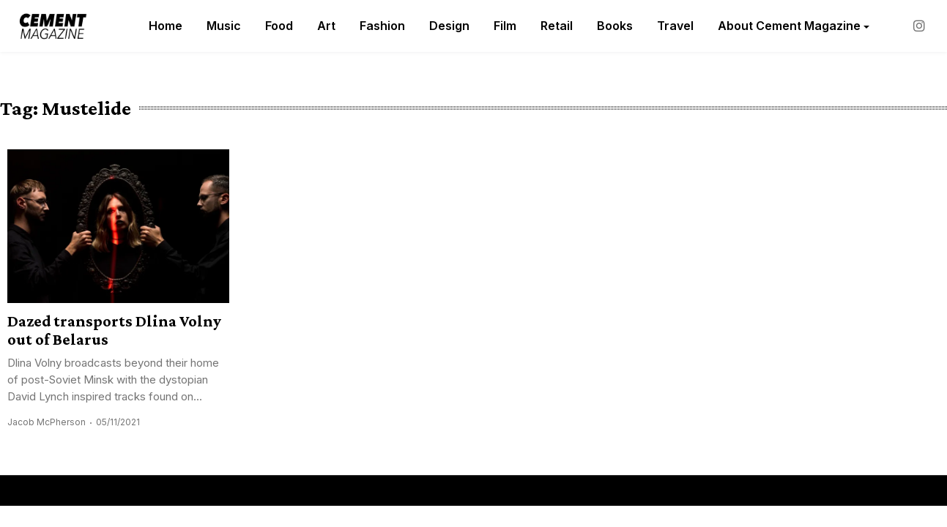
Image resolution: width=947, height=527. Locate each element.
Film (505, 25)
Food (279, 25)
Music (224, 25)
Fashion (382, 25)
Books (615, 25)
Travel (675, 25)
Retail (557, 25)
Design (449, 25)
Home (165, 25)
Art (326, 25)
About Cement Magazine (789, 25)
